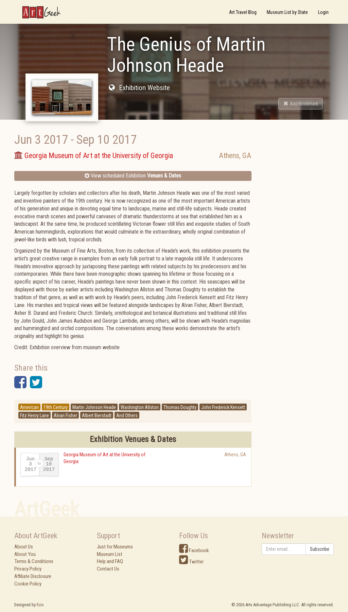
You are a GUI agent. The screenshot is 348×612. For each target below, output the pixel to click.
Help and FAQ (110, 561)
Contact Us (108, 569)
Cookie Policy (27, 584)
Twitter (191, 562)
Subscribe (319, 549)
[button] (300, 103)
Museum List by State (287, 12)
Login (323, 12)
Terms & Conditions (33, 561)
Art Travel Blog (243, 12)
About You (25, 554)
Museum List (109, 554)
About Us (23, 547)
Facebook (194, 550)
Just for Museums (115, 547)
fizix (40, 604)
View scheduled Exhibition (133, 175)
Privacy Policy (27, 569)
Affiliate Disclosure (32, 576)
